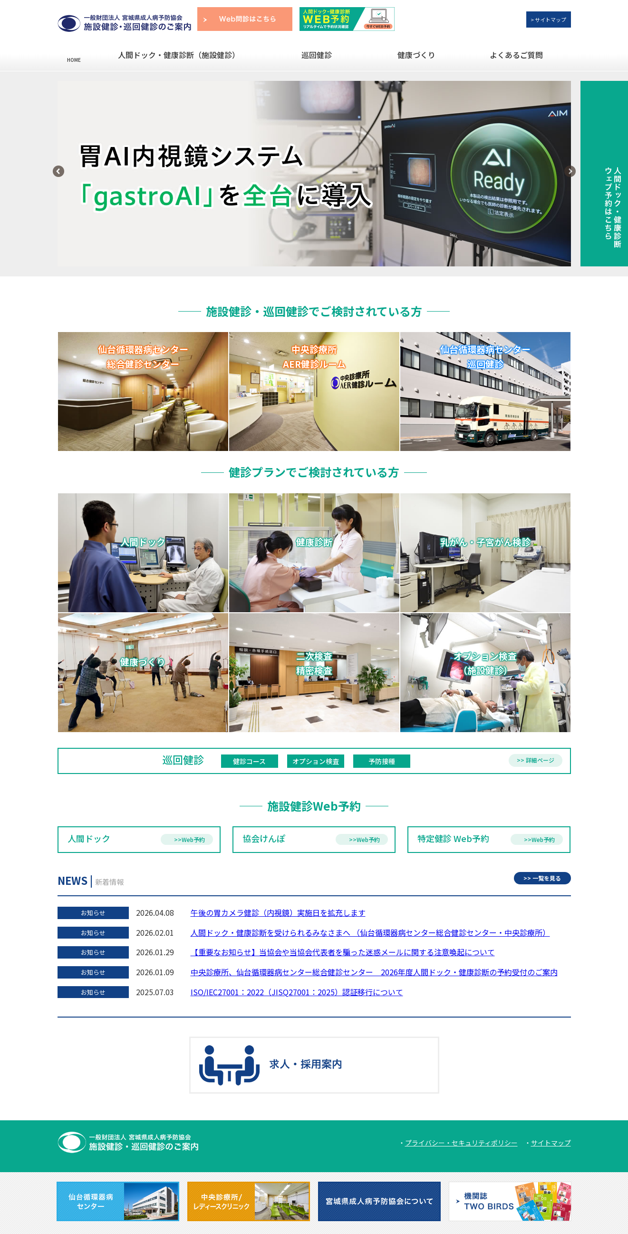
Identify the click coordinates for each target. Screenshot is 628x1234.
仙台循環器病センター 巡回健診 (485, 356)
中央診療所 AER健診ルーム (314, 356)
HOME (74, 59)
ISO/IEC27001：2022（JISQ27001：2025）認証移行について (297, 992)
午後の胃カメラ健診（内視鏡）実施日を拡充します (278, 912)
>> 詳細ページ (535, 760)
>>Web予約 (189, 839)
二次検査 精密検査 (314, 671)
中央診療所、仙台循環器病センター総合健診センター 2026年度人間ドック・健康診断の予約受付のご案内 (374, 972)
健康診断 (314, 556)
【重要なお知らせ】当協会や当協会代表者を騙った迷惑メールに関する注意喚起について (343, 952)
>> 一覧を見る (542, 878)
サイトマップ (551, 1142)
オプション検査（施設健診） (485, 671)
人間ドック (143, 556)
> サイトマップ (548, 19)
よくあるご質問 (516, 54)
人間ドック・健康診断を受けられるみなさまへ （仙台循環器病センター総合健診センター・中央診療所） (370, 932)
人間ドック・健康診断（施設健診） (179, 54)
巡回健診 (316, 54)
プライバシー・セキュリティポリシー (461, 1142)
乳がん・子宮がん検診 (485, 556)
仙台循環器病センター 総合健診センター (143, 356)
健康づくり (416, 54)
